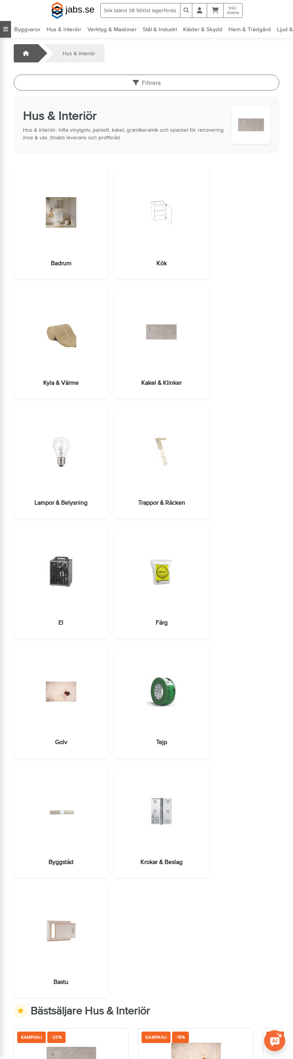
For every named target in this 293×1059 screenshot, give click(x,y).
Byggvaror (27, 29)
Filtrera (147, 82)
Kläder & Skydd (202, 29)
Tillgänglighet (171, 1042)
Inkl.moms (233, 10)
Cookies (165, 1032)
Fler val (85, 875)
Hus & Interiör (64, 29)
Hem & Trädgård (250, 29)
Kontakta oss (33, 1000)
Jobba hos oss (35, 1021)
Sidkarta (165, 1021)
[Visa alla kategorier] (5, 29)
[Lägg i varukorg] (32, 876)
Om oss (164, 1010)
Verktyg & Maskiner (112, 29)
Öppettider (31, 1010)
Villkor (162, 1000)
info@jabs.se (33, 1032)
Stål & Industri (160, 29)
